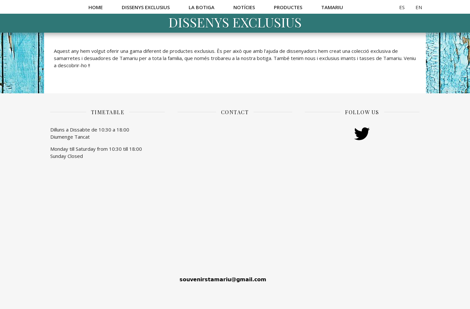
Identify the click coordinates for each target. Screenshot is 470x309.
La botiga (201, 7)
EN (418, 7)
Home (95, 7)
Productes (288, 7)
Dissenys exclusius (146, 7)
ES (402, 7)
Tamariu (332, 7)
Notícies (244, 7)
